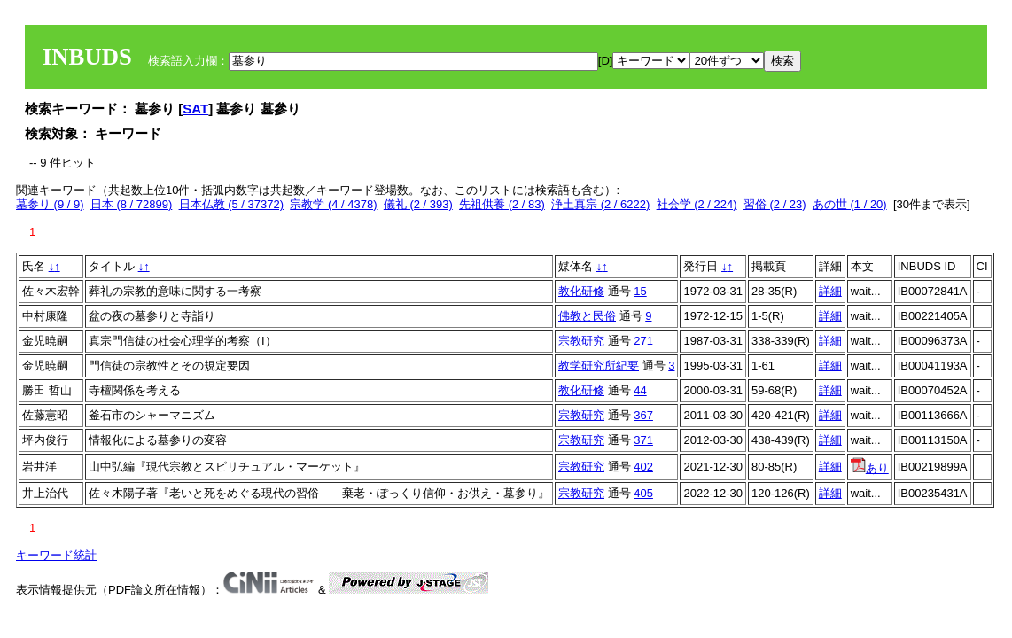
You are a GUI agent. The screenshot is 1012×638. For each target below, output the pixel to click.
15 (640, 291)
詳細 (830, 291)
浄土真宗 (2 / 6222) (600, 204)
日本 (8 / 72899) (131, 204)
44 (640, 390)
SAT (195, 108)
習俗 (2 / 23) (774, 204)
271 (643, 340)
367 (643, 415)
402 (643, 466)
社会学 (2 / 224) (697, 204)
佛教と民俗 (587, 316)
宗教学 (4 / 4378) (333, 204)
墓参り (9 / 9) (50, 204)
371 (643, 440)
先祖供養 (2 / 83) (502, 204)
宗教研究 (581, 340)
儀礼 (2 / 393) (418, 204)
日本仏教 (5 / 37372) (231, 204)
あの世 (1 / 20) (850, 204)
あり (870, 468)
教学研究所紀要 (598, 365)
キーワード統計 (56, 555)
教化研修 (581, 291)
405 (643, 493)
